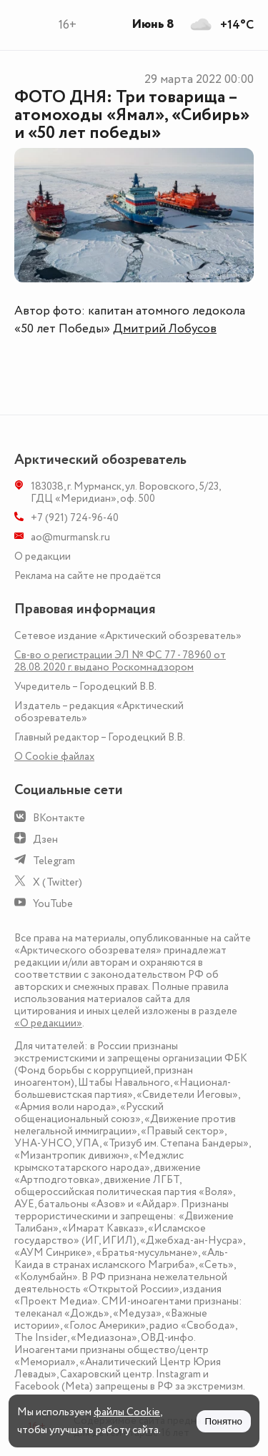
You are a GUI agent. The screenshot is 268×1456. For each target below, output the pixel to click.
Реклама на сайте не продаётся (87, 576)
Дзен (45, 839)
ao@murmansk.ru (70, 537)
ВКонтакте (59, 818)
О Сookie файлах (54, 757)
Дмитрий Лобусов (165, 328)
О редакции (42, 556)
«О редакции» (48, 1023)
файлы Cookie (127, 1412)
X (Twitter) (57, 882)
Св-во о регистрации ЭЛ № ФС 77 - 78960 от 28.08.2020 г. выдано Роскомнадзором (120, 661)
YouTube (53, 904)
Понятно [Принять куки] (223, 1421)
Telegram (54, 861)
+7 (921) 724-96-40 (75, 518)
